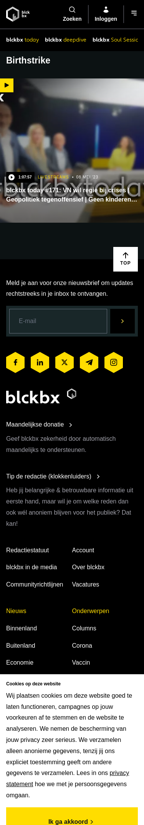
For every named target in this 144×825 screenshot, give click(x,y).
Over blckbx (88, 567)
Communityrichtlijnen (34, 584)
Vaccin (81, 662)
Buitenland (20, 645)
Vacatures (85, 584)
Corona (82, 645)
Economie (19, 662)
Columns (84, 628)
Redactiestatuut (27, 550)
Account (83, 550)
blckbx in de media (31, 567)
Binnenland (21, 628)
